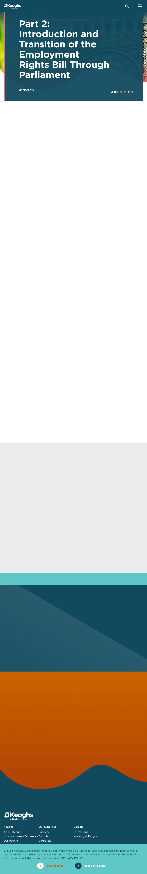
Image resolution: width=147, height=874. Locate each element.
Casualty (44, 832)
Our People (11, 840)
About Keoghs (13, 832)
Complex (44, 836)
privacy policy (72, 858)
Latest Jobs (81, 832)
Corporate (45, 840)
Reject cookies (54, 865)
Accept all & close (94, 865)
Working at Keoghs (85, 836)
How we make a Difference (21, 836)
